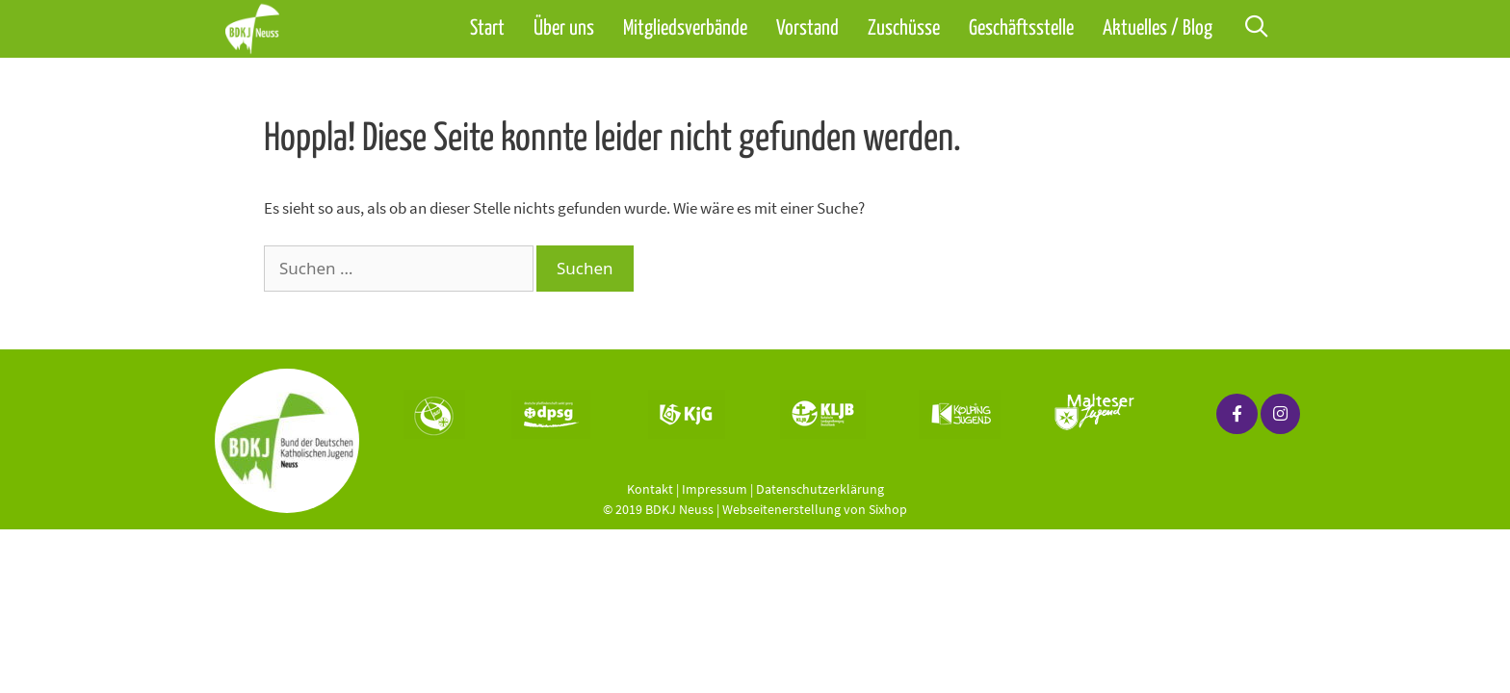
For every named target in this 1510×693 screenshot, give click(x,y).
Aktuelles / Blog (1157, 28)
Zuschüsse (904, 28)
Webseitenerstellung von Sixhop (814, 509)
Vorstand (807, 28)
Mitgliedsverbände (685, 28)
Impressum (714, 489)
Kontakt (650, 489)
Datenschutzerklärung (820, 489)
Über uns (564, 28)
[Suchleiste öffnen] (1256, 29)
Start (487, 28)
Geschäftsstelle (1021, 28)
